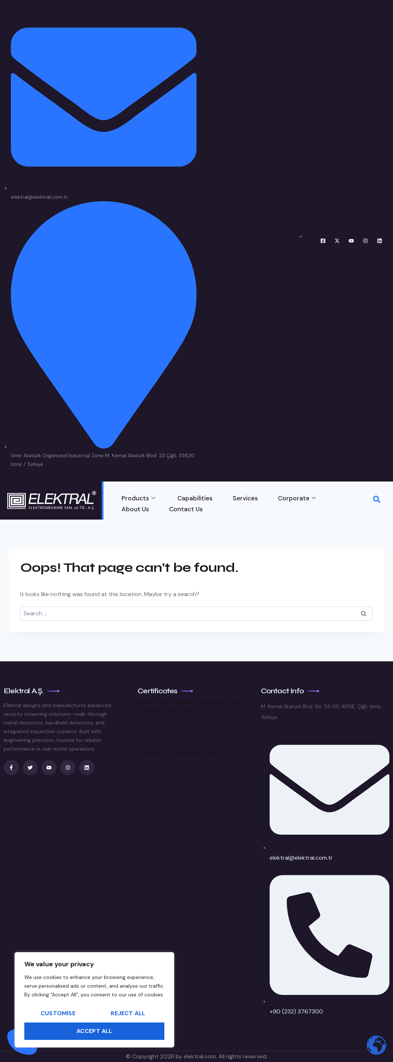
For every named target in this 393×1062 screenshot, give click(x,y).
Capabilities (195, 498)
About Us (135, 509)
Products (138, 498)
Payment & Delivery (162, 727)
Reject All (128, 1013)
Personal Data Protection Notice (178, 752)
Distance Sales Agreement (171, 710)
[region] (94, 999)
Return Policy (154, 719)
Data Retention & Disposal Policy (179, 735)
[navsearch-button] (376, 500)
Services (245, 498)
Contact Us (186, 509)
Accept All (94, 1030)
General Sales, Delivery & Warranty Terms (190, 702)
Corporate (297, 498)
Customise (58, 1013)
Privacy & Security (160, 744)
